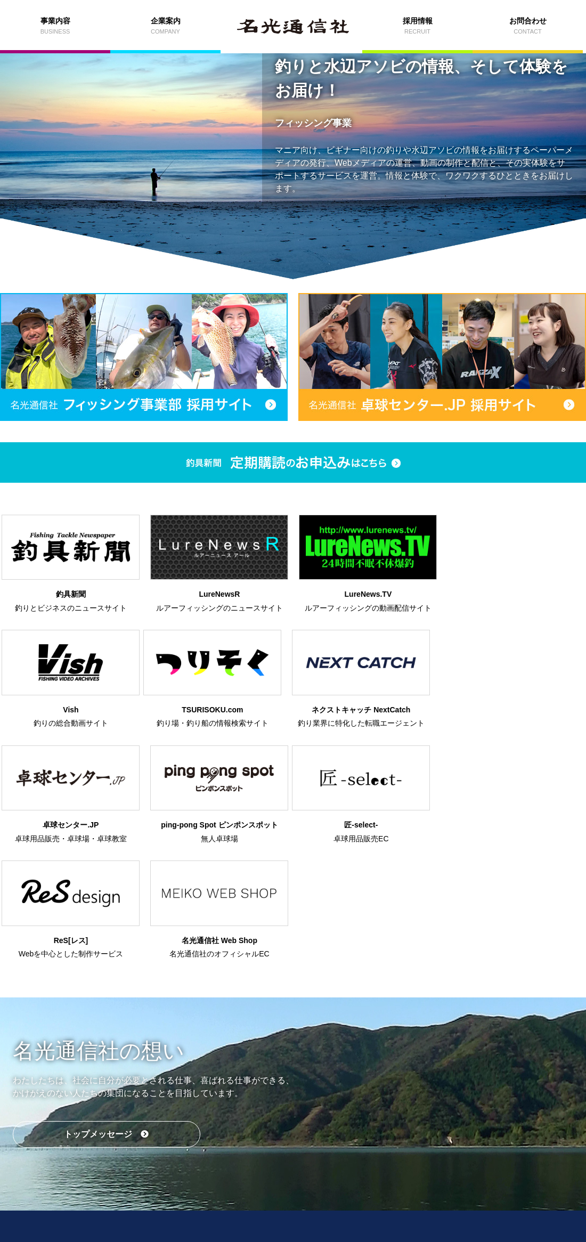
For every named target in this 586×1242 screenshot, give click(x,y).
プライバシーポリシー (262, 1199)
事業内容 (113, 1139)
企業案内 (233, 1139)
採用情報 (353, 1139)
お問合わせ (473, 1139)
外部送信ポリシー (329, 1199)
